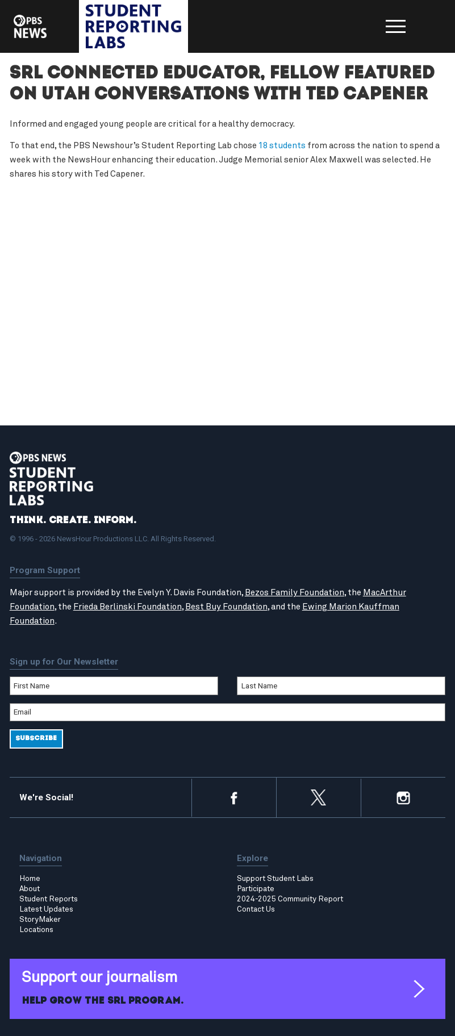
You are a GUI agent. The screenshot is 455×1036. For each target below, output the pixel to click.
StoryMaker (40, 920)
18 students (282, 145)
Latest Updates (46, 909)
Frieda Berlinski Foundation (127, 607)
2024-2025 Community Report (290, 899)
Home (29, 879)
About (29, 889)
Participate (255, 889)
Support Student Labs (275, 879)
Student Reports (48, 899)
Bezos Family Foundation (294, 592)
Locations (36, 930)
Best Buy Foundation (226, 607)
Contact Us (256, 909)
